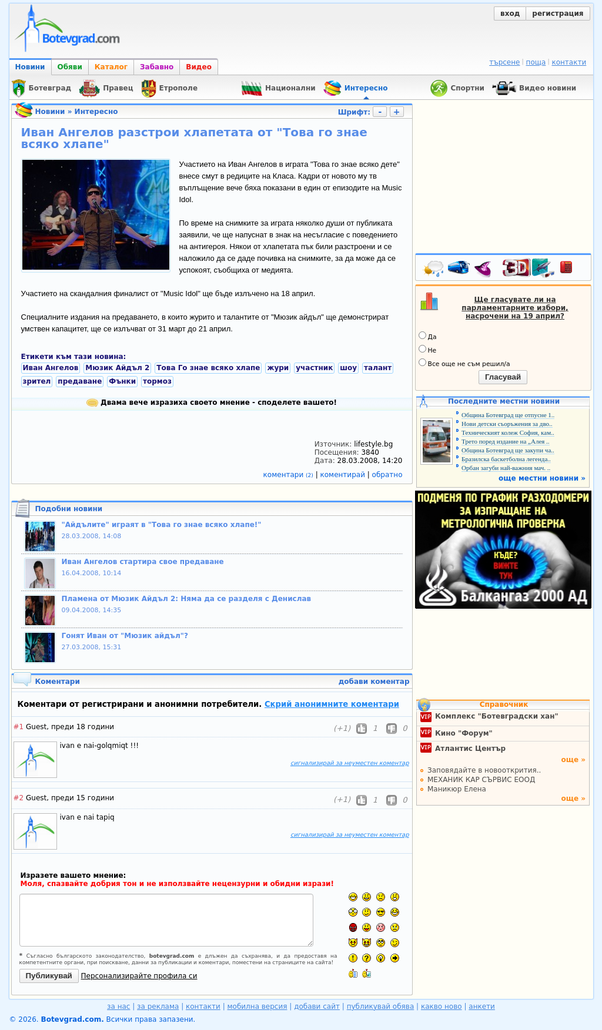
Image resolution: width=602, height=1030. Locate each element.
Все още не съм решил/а (464, 363)
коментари (289, 475)
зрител (37, 381)
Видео (199, 67)
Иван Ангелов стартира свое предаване (143, 562)
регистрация (557, 13)
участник (314, 368)
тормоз (157, 381)
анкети (482, 1006)
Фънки (122, 381)
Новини (30, 67)
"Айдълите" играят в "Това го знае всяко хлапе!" (162, 525)
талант (378, 368)
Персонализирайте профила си (139, 976)
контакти (568, 62)
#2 (19, 798)
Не (428, 349)
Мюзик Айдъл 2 (117, 368)
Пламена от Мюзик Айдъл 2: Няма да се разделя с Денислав (187, 599)
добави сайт (317, 1006)
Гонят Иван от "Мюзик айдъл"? (125, 636)
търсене (504, 62)
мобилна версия (257, 1006)
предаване (80, 381)
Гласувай (503, 377)
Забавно (156, 67)
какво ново (441, 1006)
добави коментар (374, 681)
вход (510, 13)
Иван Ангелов (51, 368)
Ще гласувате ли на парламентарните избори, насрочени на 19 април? (514, 308)
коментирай (343, 475)
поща (536, 62)
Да (428, 336)
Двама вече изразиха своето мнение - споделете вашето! (211, 402)
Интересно (96, 112)
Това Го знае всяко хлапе (208, 368)
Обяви (70, 67)
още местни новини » (542, 478)
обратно (387, 475)
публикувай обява (380, 1006)
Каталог (111, 67)
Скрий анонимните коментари (332, 704)
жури (278, 368)
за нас (118, 1006)
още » (573, 760)
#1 (19, 727)
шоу (348, 368)
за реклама (158, 1006)
